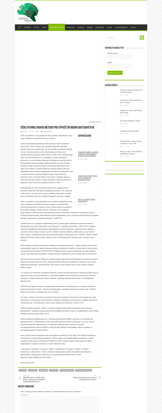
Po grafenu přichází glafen (129, 131)
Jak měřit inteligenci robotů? (130, 121)
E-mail (23, 383)
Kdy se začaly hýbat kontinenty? (86, 158)
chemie (109, 27)
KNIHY (44, 27)
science (25, 89)
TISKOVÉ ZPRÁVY (57, 27)
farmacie (32, 328)
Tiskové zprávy (48, 89)
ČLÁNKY (27, 27)
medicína (80, 27)
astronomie (71, 27)
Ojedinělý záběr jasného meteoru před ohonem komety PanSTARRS (88, 112)
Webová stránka (26, 391)
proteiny (53, 328)
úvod (19, 27)
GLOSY (36, 27)
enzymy (23, 328)
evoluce (133, 27)
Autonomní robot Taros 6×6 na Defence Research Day (87, 136)
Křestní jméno (112, 53)
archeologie (99, 27)
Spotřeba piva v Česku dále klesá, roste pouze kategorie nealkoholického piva (36, 337)
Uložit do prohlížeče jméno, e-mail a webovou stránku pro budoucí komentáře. (51, 399)
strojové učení (67, 328)
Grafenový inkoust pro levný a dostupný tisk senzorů (83, 336)
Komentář (25, 353)
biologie (90, 27)
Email (110, 62)
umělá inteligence (121, 27)
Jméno (24, 375)
